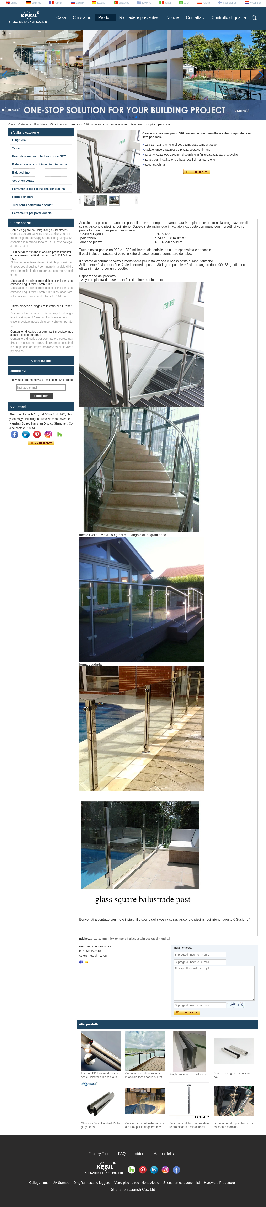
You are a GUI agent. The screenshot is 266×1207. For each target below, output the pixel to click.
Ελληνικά (146, 2)
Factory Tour (98, 1154)
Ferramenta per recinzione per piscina (38, 188)
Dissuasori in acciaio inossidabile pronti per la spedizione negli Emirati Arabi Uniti (41, 282)
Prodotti (105, 17)
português (124, 2)
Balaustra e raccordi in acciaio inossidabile (42, 164)
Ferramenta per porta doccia (32, 213)
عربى (186, 2)
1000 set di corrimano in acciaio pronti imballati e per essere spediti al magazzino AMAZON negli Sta (41, 255)
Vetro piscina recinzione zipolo (136, 1183)
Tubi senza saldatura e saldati (32, 205)
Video (139, 1154)
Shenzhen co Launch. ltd (181, 1183)
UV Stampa (60, 1183)
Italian (168, 2)
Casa (61, 17)
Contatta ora (41, 443)
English (14, 2)
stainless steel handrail (154, 938)
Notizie (172, 17)
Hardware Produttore (219, 1183)
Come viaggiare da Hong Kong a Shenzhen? (39, 230)
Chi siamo (82, 17)
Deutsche (36, 2)
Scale (16, 148)
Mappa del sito (165, 1154)
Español (101, 2)
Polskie (206, 2)
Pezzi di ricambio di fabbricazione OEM (39, 156)
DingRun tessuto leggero (92, 1183)
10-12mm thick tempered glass (115, 938)
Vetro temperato (23, 180)
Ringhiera (40, 124)
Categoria (24, 124)
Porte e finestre (22, 197)
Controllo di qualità (229, 17)
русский (80, 2)
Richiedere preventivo (139, 17)
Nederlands (255, 2)
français (58, 2)
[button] (126, 117)
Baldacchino (21, 172)
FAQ (122, 1154)
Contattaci (195, 17)
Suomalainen (229, 2)
